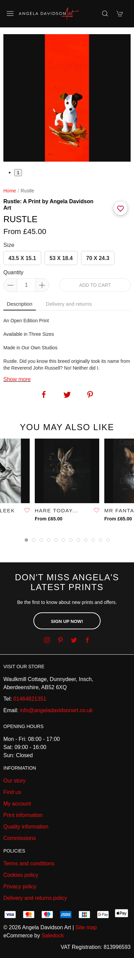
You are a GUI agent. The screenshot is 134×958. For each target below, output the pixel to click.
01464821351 (29, 699)
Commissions (19, 838)
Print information (23, 815)
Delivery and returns (69, 304)
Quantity (13, 272)
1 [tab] (18, 172)
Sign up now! (67, 621)
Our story (14, 781)
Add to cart (95, 285)
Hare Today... (56, 510)
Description (19, 304)
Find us (12, 792)
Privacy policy (19, 886)
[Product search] (105, 13)
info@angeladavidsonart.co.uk (56, 710)
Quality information (25, 827)
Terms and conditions (28, 863)
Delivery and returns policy (35, 898)
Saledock (53, 935)
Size (9, 245)
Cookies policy (20, 875)
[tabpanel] (67, 98)
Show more (17, 379)
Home (9, 190)
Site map (86, 927)
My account (17, 804)
